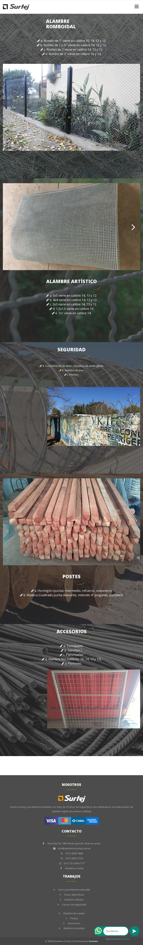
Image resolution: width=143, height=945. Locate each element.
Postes (74, 918)
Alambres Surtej (74, 868)
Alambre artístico (74, 899)
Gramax (93, 941)
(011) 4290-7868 (74, 853)
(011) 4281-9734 (74, 858)
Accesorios (74, 923)
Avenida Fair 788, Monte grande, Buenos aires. (74, 843)
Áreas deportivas (74, 894)
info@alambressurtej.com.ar (74, 848)
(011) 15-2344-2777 (74, 863)
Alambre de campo (74, 913)
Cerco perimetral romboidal (74, 889)
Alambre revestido (74, 928)
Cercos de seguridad (74, 904)
